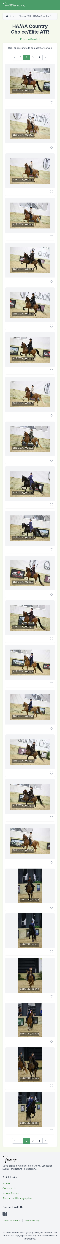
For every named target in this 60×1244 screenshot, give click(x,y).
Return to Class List (30, 39)
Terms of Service (11, 1220)
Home (6, 1183)
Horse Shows (11, 1193)
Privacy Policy (32, 1220)
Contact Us (9, 1188)
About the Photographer (17, 1198)
